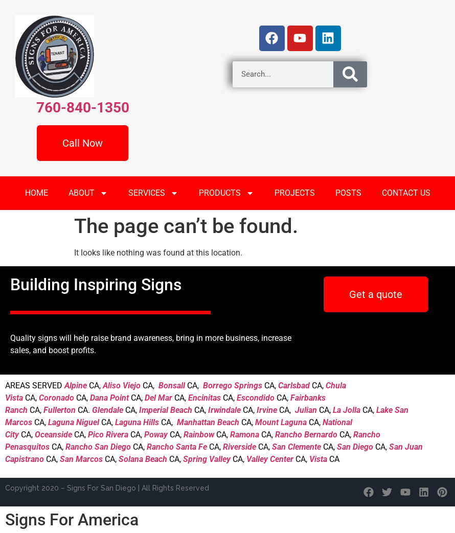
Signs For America (72, 519)
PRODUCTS (226, 193)
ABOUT (88, 193)
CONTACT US (406, 193)
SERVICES (153, 193)
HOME (36, 193)
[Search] (350, 74)
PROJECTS (295, 193)
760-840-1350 (82, 107)
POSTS (348, 193)
